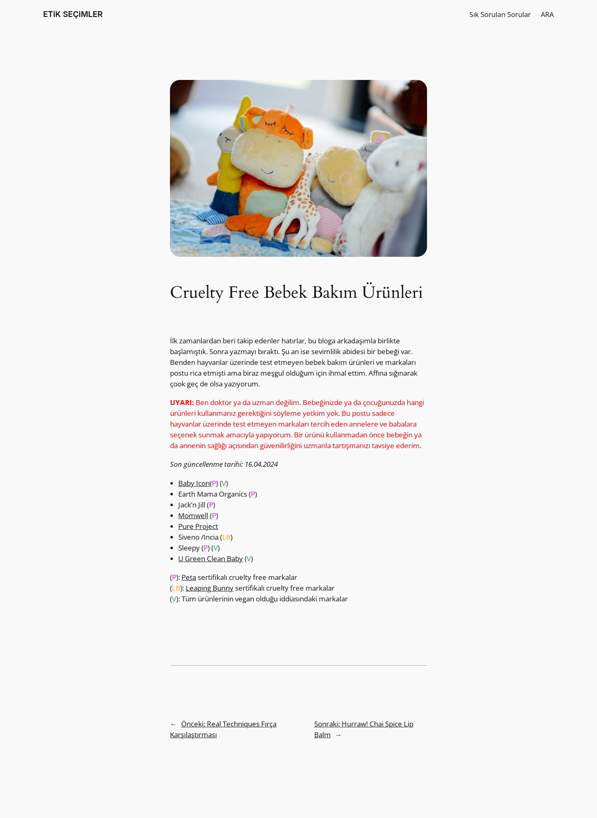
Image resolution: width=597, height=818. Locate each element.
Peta (189, 577)
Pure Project (198, 526)
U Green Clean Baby (210, 558)
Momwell (193, 515)
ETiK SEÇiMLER (73, 14)
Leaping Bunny (209, 588)
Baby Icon (194, 483)
